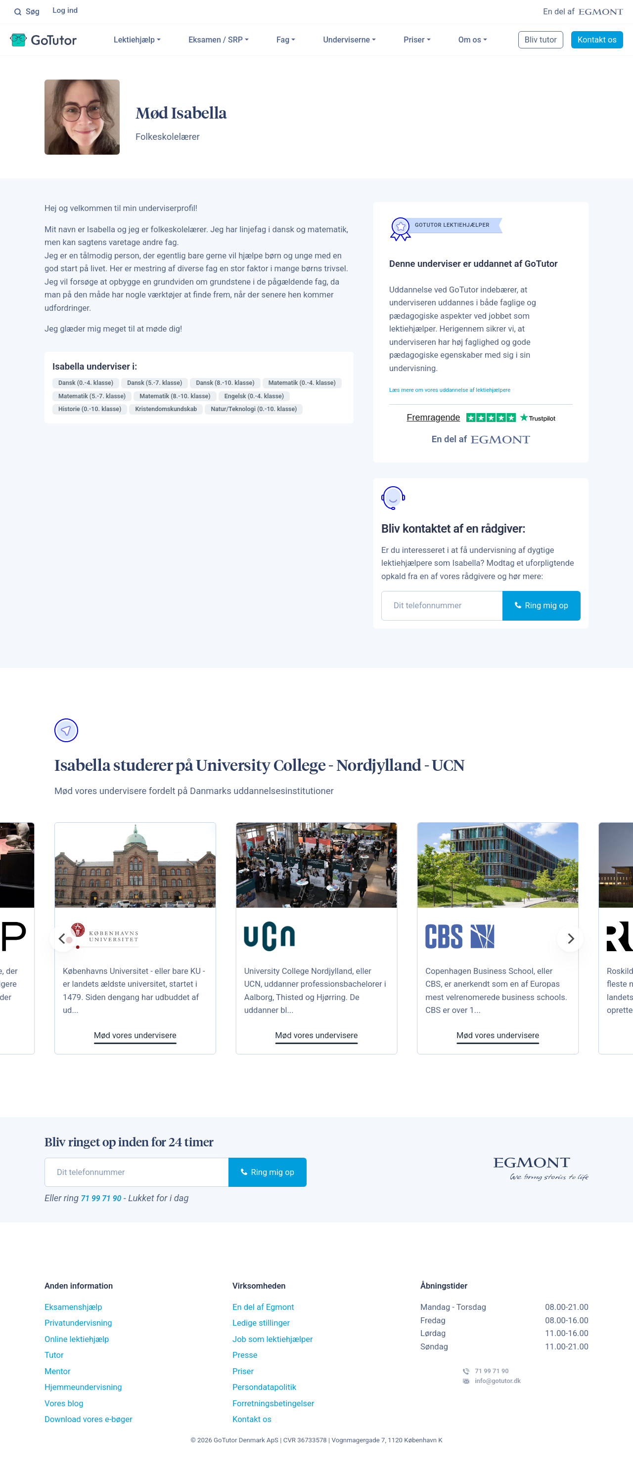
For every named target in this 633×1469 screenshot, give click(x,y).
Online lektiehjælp (77, 1345)
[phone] (442, 607)
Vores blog (64, 1409)
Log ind (66, 12)
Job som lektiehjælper (272, 1345)
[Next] (570, 940)
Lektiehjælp (150, 41)
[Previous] (62, 940)
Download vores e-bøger (89, 1425)
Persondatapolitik (264, 1393)
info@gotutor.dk (467, 1397)
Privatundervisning (78, 1329)
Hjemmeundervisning (83, 1393)
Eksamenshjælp (73, 1313)
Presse (245, 1361)
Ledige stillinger (261, 1329)
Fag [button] (299, 41)
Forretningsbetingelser (273, 1409)
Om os (485, 41)
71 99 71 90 (110, 1202)
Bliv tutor (542, 41)
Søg (27, 12)
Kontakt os (598, 41)
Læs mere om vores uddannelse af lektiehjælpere (478, 391)
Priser (430, 41)
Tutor (54, 1361)
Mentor (58, 1377)
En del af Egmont (263, 1313)
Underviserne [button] (362, 41)
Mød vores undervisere (327, 1037)
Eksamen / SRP (232, 41)
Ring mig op (541, 607)
